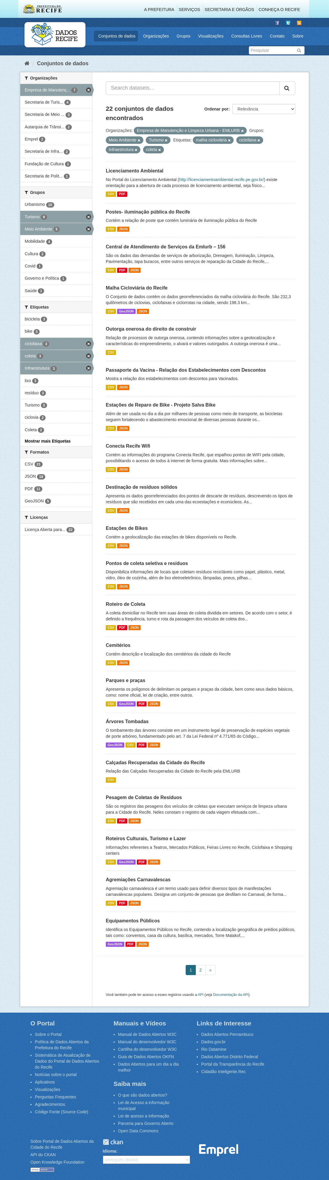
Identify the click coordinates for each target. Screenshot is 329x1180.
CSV (111, 194)
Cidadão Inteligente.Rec (223, 1071)
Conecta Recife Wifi (128, 446)
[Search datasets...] (193, 88)
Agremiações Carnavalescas (138, 879)
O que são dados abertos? (142, 1095)
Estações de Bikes (127, 528)
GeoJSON (126, 311)
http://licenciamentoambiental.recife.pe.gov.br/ (221, 179)
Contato (277, 36)
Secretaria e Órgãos (229, 9)
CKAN (113, 1142)
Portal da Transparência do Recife (232, 1064)
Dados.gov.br (213, 1041)
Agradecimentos (50, 1104)
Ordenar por (216, 109)
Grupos (183, 36)
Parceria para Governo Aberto (145, 1123)
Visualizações (211, 36)
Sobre (297, 36)
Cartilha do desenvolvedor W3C (147, 1049)
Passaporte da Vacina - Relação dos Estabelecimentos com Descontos (186, 370)
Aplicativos (45, 1082)
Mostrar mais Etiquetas (48, 441)
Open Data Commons (138, 1130)
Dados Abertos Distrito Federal (229, 1056)
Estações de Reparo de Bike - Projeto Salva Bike (160, 404)
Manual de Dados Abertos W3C (147, 1034)
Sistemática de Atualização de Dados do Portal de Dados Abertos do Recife (67, 1061)
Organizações (156, 36)
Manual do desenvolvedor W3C (147, 1041)
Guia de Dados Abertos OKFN (146, 1056)
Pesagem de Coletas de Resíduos (144, 797)
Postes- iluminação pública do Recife (148, 211)
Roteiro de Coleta (125, 604)
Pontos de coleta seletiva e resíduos (147, 563)
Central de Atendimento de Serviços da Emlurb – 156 (165, 246)
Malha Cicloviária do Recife (136, 287)
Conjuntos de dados (117, 36)
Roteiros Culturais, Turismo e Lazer (146, 838)
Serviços (189, 9)
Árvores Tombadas (127, 721)
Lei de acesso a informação (143, 1116)
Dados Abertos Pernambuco (227, 1034)
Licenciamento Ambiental (134, 170)
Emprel (218, 1150)
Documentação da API (230, 995)
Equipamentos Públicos (133, 920)
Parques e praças (125, 680)
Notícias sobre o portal (56, 1074)
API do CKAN (43, 1154)
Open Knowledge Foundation (57, 1162)
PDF (122, 194)
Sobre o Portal (48, 1034)
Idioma (109, 1151)
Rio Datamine (213, 1049)
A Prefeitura (159, 9)
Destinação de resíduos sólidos (141, 487)
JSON (123, 229)
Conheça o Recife (279, 9)
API (201, 995)
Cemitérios (118, 645)
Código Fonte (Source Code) (61, 1111)
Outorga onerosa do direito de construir (151, 328)
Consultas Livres (246, 36)
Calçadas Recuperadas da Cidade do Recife (155, 762)
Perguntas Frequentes (55, 1097)
